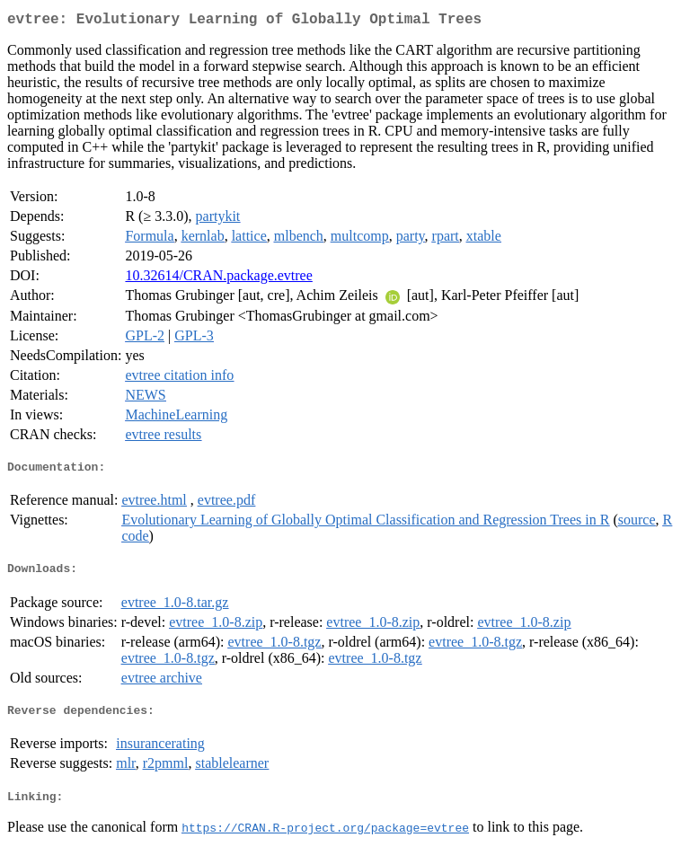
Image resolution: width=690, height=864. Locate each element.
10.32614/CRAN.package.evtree (218, 279)
